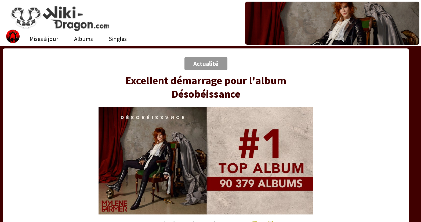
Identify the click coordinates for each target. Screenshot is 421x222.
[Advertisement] (42, 47)
